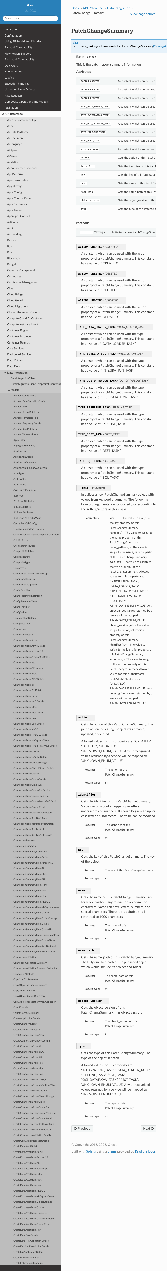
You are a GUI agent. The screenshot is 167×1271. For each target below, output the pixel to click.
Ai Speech (13, 150)
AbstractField (20, 407)
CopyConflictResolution (26, 979)
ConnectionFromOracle (26, 774)
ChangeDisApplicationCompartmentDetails (36, 535)
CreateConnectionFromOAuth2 (30, 1091)
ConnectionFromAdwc (25, 640)
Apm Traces (14, 210)
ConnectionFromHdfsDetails (28, 701)
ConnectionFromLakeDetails (28, 724)
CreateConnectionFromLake (28, 1074)
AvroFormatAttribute (24, 490)
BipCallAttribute (22, 507)
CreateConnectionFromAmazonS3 (31, 1041)
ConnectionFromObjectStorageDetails (33, 768)
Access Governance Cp (21, 120)
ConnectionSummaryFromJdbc (30, 891)
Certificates (14, 276)
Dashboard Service (19, 354)
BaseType (18, 496)
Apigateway (14, 186)
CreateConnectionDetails (26, 1030)
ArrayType (18, 473)
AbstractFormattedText (25, 418)
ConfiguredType (21, 624)
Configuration (13, 35)
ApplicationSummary (24, 462)
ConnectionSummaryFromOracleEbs (33, 929)
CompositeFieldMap (24, 551)
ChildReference (21, 540)
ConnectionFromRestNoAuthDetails (32, 835)
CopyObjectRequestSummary (29, 996)
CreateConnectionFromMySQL (29, 1080)
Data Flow (13, 366)
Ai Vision (12, 156)
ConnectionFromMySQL (26, 729)
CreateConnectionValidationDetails (32, 1135)
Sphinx (91, 1151)
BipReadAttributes (23, 512)
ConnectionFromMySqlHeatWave (31, 740)
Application (19, 451)
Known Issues (13, 71)
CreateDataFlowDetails (25, 1235)
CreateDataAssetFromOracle (28, 1207)
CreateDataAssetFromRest (27, 1230)
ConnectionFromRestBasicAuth (30, 818)
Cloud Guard (15, 300)
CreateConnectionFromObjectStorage (33, 1096)
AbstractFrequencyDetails (27, 423)
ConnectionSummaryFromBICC (30, 874)
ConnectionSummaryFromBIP (29, 879)
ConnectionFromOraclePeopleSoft (31, 796)
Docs (75, 8)
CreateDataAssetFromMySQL (29, 1191)
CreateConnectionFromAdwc (28, 1035)
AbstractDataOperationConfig (29, 401)
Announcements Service (22, 168)
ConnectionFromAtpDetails (28, 668)
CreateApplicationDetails (26, 1018)
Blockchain (14, 258)
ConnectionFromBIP (24, 685)
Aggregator (19, 440)
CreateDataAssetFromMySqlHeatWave (33, 1196)
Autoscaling (14, 234)
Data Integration (16, 373)
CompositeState (21, 557)
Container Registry (18, 342)
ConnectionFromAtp (24, 662)
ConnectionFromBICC (25, 674)
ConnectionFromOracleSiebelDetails (32, 813)
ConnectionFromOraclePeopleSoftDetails (35, 801)
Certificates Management (23, 282)
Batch (10, 246)
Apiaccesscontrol (17, 180)
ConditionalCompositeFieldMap (30, 574)
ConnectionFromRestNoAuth (29, 829)
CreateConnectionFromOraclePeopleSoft (35, 1113)
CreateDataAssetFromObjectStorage (32, 1202)
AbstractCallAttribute (24, 396)
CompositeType (21, 562)
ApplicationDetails (23, 457)
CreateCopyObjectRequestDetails (31, 1141)
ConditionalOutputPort (25, 585)
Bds (9, 252)
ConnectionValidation (25, 957)
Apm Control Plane (19, 198)
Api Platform (15, 174)
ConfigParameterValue (25, 601)
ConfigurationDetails (24, 618)
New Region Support (18, 53)
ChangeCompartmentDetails (28, 529)
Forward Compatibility (18, 47)
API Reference (12, 114)
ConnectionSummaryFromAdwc (30, 857)
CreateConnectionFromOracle (29, 1102)
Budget (11, 264)
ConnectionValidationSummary (30, 963)
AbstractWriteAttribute (25, 434)
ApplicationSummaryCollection (30, 468)
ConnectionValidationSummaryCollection (35, 968)
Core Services (15, 348)
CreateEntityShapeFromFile (28, 1263)
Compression (20, 568)
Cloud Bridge (15, 294)
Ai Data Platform (17, 132)
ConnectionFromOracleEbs (27, 785)
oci (31, 5)
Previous (82, 1128)
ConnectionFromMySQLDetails (30, 735)
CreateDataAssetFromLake (27, 1185)
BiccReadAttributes (23, 501)
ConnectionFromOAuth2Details (30, 757)
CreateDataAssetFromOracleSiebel (31, 1224)
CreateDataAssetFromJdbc (27, 1180)
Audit (10, 228)
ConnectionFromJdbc (25, 707)
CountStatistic (21, 1007)
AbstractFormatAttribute (26, 412)
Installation (11, 29)
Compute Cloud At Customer (25, 318)
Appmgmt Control (18, 216)
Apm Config (14, 192)
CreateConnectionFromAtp (27, 1046)
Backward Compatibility (19, 59)
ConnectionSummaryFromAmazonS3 (33, 863)
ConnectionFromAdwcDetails (29, 646)
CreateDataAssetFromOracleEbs (30, 1213)
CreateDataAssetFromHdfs (27, 1174)
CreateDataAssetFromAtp (26, 1163)
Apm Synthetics (17, 204)
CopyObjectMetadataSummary (30, 985)
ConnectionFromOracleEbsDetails (31, 790)
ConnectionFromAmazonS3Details (31, 657)
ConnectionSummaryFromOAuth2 (31, 913)
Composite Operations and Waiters (27, 101)
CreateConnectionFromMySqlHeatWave (34, 1085)
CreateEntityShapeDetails (27, 1258)
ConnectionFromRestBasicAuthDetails (33, 824)
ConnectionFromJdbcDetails (28, 713)
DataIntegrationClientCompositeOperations (36, 384)
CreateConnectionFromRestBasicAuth (33, 1124)
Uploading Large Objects (20, 89)
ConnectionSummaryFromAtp (29, 868)
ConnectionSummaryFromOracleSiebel (34, 940)
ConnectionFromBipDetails (27, 690)
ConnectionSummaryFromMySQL (31, 902)
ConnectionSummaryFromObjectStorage (35, 918)
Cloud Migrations (18, 306)
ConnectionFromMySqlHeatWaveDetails (35, 746)
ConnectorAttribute (23, 974)
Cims (10, 288)
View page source (142, 14)
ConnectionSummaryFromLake (29, 896)
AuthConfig (19, 479)
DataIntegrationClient (23, 378)
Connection (19, 629)
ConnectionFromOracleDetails (29, 779)
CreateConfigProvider (24, 1024)
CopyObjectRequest (24, 991)
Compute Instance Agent (22, 324)
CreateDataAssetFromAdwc (28, 1152)
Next (148, 1128)
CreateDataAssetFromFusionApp (30, 1169)
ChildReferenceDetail (24, 546)
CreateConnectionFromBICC (28, 1052)
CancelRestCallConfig (25, 523)
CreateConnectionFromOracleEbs (31, 1107)
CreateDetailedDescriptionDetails (31, 1246)
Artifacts (12, 222)
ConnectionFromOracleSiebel (29, 807)
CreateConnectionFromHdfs (28, 1063)
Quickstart (11, 65)
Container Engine (17, 330)
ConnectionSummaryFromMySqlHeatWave (36, 907)
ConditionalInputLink (24, 579)
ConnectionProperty (24, 840)
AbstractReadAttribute (25, 429)
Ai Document (15, 138)
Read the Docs (145, 1151)
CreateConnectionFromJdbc (28, 1068)
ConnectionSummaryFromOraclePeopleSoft (36, 935)
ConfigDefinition (22, 590)
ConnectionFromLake (24, 718)
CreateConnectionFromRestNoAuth (32, 1130)
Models (13, 390)
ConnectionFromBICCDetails (28, 679)
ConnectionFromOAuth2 (26, 752)
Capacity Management (21, 270)
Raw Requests (13, 95)
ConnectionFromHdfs (25, 696)
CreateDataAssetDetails (25, 1146)
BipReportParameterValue (27, 518)
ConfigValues (20, 612)
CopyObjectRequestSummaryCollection (34, 1002)
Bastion (12, 240)
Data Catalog (15, 360)
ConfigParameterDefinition (27, 596)
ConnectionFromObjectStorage (30, 763)
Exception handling (17, 83)
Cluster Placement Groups (23, 312)
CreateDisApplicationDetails (28, 1252)
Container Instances (19, 336)
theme (112, 1151)
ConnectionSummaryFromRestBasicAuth (35, 946)
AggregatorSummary (24, 446)
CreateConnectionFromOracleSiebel (32, 1118)
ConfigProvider (21, 607)
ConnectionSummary (24, 846)
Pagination (11, 107)
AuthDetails (19, 485)
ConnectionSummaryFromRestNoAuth (34, 952)
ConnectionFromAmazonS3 (28, 651)
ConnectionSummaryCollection (30, 852)
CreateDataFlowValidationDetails (31, 1241)
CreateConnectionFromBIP (27, 1057)
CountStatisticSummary (26, 1013)
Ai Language (14, 144)
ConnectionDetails (23, 635)
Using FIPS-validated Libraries (23, 41)
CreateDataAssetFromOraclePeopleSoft (34, 1219)
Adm (10, 126)
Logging (9, 77)
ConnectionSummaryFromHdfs (30, 885)
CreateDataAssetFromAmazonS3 (30, 1157)
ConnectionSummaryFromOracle (31, 924)
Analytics (12, 162)
